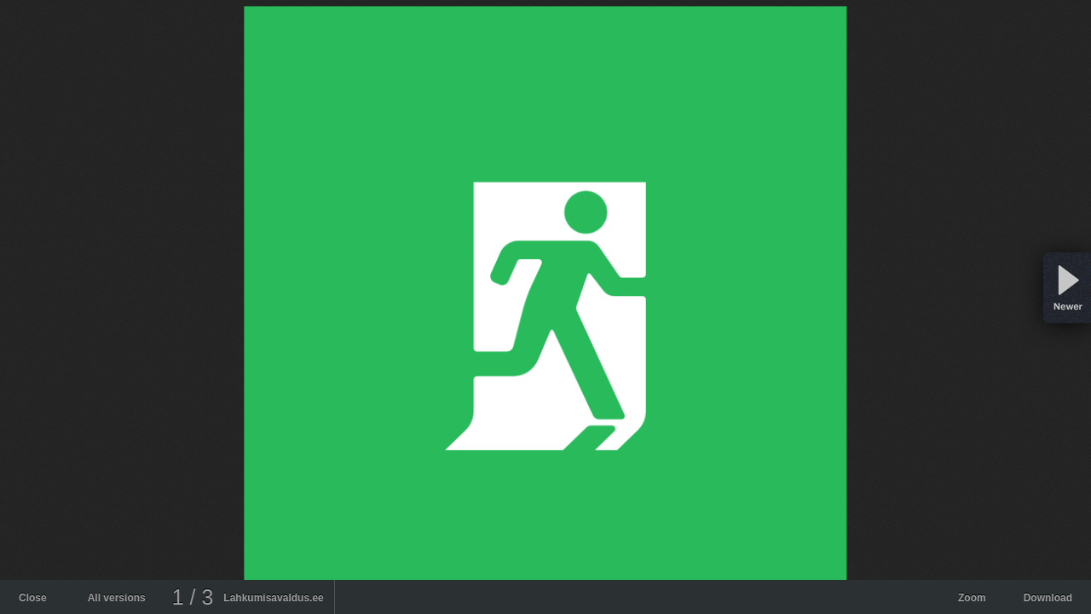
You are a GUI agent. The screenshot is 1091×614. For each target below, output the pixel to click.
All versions (117, 598)
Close (33, 598)
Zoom (972, 598)
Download (1048, 598)
